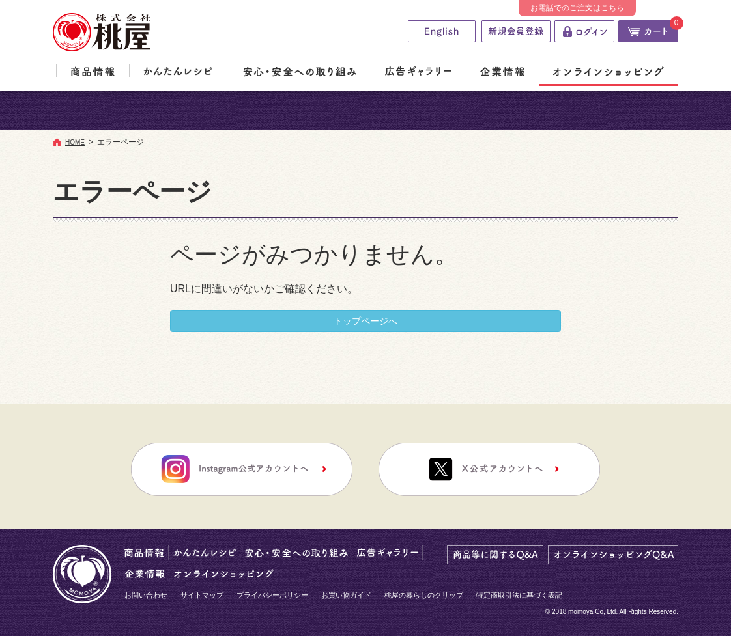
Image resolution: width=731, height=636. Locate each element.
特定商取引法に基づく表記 (519, 595)
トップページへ (365, 321)
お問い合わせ (145, 595)
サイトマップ (201, 595)
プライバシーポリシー (272, 595)
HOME (75, 142)
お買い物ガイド (346, 595)
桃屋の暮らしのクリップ (423, 595)
